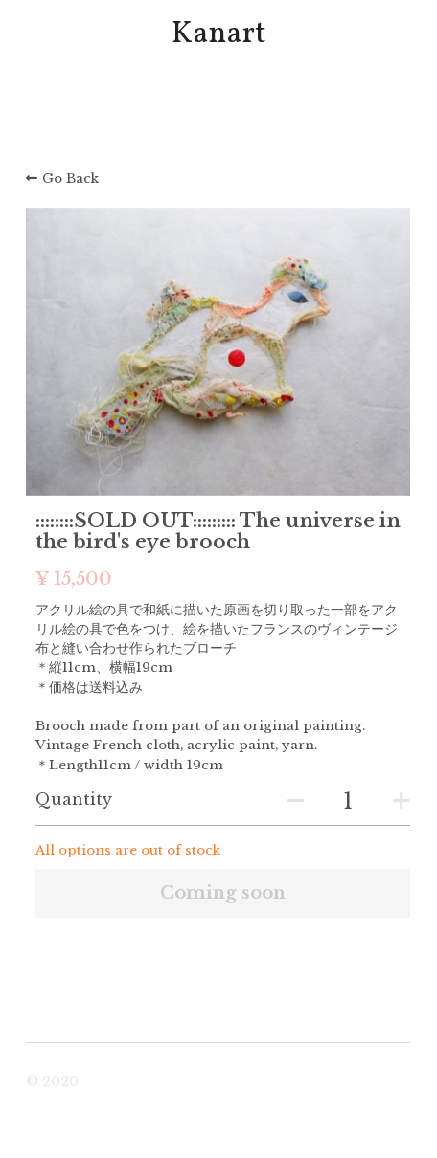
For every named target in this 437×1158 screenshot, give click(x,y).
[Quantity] (348, 801)
